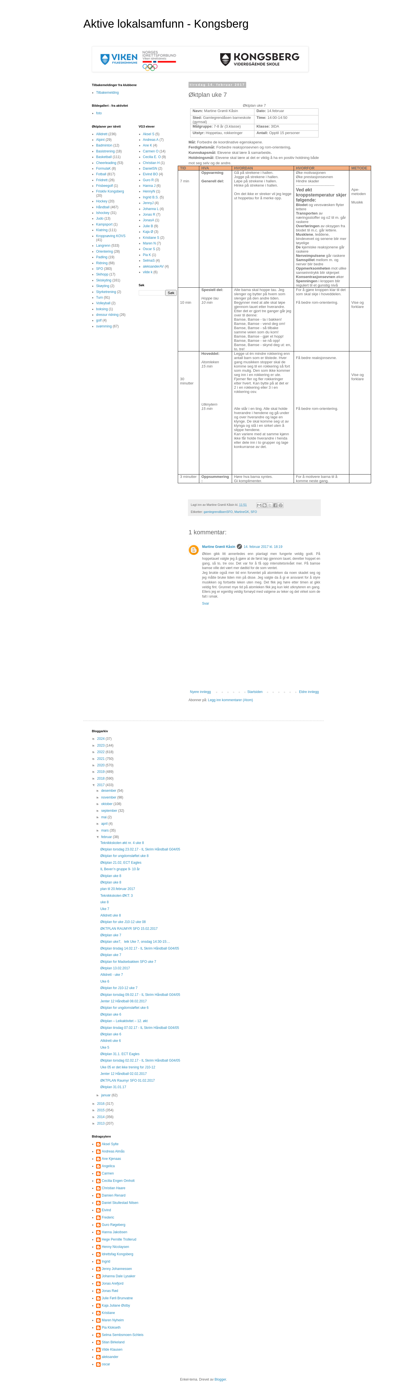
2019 (101, 772)
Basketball (104, 157)
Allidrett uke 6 (110, 1041)
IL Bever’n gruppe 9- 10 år (120, 869)
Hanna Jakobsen (114, 1232)
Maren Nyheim (113, 1320)
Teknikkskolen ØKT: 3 (116, 896)
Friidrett (102, 180)
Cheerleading (106, 163)
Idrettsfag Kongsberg (117, 1254)
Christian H (151, 163)
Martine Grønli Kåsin (218, 547)
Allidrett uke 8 (110, 915)
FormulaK (103, 168)
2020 (101, 765)
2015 (101, 1110)
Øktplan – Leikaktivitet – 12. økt (124, 1021)
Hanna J (149, 186)
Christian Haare (113, 1188)
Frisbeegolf (104, 186)
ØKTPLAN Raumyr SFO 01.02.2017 (127, 1081)
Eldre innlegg (309, 692)
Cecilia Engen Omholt (118, 1181)
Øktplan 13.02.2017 (115, 968)
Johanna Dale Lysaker (118, 1276)
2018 (101, 778)
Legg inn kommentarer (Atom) (230, 700)
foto (99, 113)
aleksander (110, 1357)
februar (107, 837)
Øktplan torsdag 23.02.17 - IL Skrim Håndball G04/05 (140, 849)
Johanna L (151, 209)
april (105, 824)
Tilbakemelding (107, 93)
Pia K (147, 255)
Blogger (220, 1379)
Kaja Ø (148, 232)
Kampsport (104, 224)
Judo (99, 218)
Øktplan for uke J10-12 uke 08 (123, 922)
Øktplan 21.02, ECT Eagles (120, 863)
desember (109, 791)
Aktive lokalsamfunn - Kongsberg (166, 24)
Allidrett (101, 134)
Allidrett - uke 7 (111, 975)
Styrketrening (106, 292)
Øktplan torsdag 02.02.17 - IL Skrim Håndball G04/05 (140, 1060)
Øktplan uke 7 (110, 935)
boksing (102, 309)
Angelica (108, 1166)
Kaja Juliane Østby (116, 1305)
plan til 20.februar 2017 (117, 889)
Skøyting (102, 286)
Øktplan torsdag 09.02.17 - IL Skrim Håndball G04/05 (140, 995)
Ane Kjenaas (111, 1159)
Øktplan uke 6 (110, 1014)
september (109, 811)
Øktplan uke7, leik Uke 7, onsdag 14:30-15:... (135, 942)
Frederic (108, 1217)
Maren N (149, 243)
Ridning (102, 263)
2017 (101, 785)
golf (98, 320)
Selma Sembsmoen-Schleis (122, 1335)
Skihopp (102, 274)
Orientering (104, 251)
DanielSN (150, 168)
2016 (101, 1104)
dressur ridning (107, 315)
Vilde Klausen (112, 1350)
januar (106, 1095)
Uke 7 (104, 909)
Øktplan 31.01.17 (113, 1087)
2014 (101, 1117)
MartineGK (241, 511)
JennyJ (148, 203)
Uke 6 (104, 981)
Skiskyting (103, 280)
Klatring (102, 230)
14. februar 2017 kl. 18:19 (263, 547)
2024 (101, 739)
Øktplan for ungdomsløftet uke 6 (124, 1008)
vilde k (148, 272)
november (109, 797)
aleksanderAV (153, 266)
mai (104, 817)
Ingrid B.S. (151, 197)
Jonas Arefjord (113, 1283)
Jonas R (149, 215)
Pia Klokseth (111, 1327)
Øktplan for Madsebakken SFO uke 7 (128, 962)
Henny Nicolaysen (115, 1247)
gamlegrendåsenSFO (218, 511)
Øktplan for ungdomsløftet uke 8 (124, 856)
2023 (101, 745)
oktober (107, 804)
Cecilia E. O (152, 157)
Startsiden (255, 692)
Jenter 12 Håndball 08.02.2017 (123, 1001)
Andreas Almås (113, 1151)
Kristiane (108, 1313)
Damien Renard (113, 1195)
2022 (101, 752)
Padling (101, 257)
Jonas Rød (110, 1291)
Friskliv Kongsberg (110, 191)
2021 (101, 759)
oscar (106, 1364)
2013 (101, 1123)
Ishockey (102, 213)
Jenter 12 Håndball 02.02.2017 (123, 1074)
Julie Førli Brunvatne (117, 1298)
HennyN (149, 191)
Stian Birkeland (113, 1342)
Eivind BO (150, 174)
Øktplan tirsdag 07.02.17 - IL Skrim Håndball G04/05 (139, 1028)
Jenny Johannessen (117, 1269)
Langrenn (103, 246)
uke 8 (104, 902)
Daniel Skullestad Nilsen (120, 1203)
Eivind (106, 1210)
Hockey (101, 201)
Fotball (101, 174)
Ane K (147, 145)
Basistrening (105, 151)
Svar (205, 603)
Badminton (104, 145)
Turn (99, 297)
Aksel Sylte (110, 1144)
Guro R (148, 180)
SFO (254, 511)
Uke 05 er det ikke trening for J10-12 (127, 1067)
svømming (104, 326)
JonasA (148, 220)
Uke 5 (104, 1047)
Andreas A (151, 140)
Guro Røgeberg (113, 1225)
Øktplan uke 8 (110, 876)
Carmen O (151, 151)
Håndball (102, 207)
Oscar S (149, 249)
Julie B (148, 226)
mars (105, 830)
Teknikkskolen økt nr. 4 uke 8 (122, 843)
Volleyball (103, 303)
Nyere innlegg (200, 692)
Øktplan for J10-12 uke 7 (118, 988)
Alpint (100, 140)
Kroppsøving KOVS (110, 236)
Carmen (108, 1173)
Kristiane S (151, 238)
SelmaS (149, 261)
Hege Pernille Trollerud (119, 1239)
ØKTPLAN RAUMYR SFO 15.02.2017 (129, 929)
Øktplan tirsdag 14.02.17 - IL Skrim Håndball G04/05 (139, 948)
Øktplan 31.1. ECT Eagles (120, 1054)
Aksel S (149, 134)
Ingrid (106, 1261)
